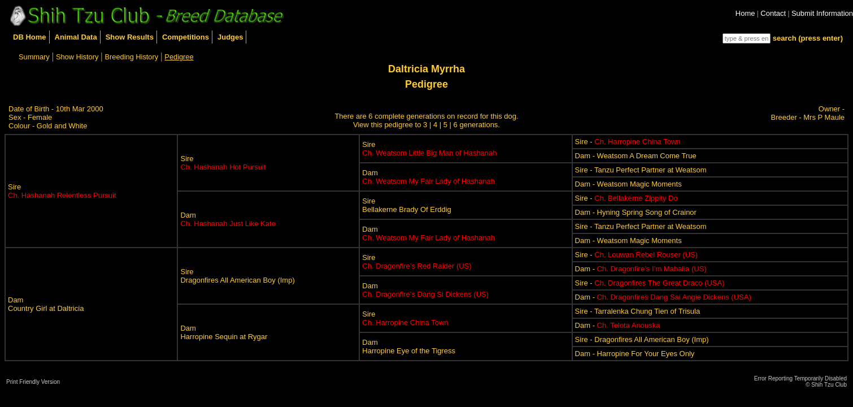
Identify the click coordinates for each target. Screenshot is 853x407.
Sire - (628, 141)
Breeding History (132, 57)
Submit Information (822, 13)
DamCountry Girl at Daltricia (46, 304)
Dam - (641, 269)
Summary (34, 57)
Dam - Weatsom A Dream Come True (636, 155)
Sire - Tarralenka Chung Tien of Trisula (637, 311)
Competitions (185, 37)
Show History (77, 57)
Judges (230, 37)
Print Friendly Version (33, 382)
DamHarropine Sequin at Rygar (223, 332)
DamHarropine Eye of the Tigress (408, 346)
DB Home (29, 37)
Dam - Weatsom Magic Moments (628, 184)
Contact (773, 13)
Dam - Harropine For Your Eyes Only (635, 353)
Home (745, 13)
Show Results (130, 37)
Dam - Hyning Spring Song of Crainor (636, 212)
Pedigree (178, 57)
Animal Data (76, 37)
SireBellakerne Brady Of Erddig (406, 205)
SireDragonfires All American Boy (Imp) (237, 275)
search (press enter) (808, 38)
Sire (62, 191)
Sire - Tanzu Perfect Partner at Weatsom (641, 170)
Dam (428, 176)
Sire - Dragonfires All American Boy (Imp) (642, 339)
